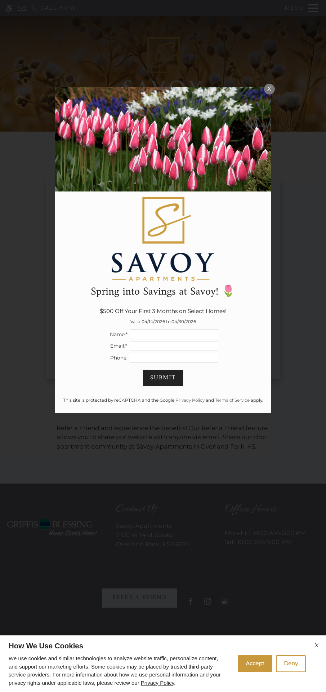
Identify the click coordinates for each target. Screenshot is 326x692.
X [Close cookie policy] (317, 645)
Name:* (119, 334)
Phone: (119, 358)
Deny (291, 663)
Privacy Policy (157, 683)
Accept (255, 663)
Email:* (118, 346)
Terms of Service (232, 400)
